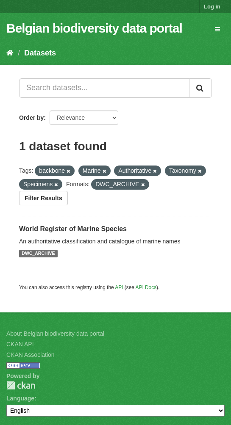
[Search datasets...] (104, 88)
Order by (31, 117)
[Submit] (200, 88)
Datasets (40, 53)
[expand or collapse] (217, 29)
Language (20, 398)
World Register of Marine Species (73, 228)
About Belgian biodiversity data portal (55, 333)
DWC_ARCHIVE (38, 253)
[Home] (10, 53)
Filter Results (43, 198)
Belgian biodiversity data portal (94, 28)
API (119, 287)
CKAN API (20, 344)
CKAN (20, 385)
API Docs (146, 287)
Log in (212, 6)
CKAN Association (30, 354)
